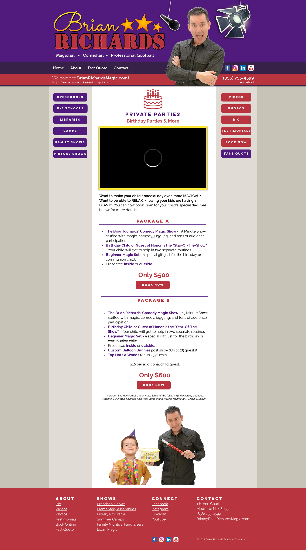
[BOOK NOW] (236, 142)
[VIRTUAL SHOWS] (70, 154)
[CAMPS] (70, 131)
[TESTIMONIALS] (236, 131)
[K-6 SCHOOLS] (70, 108)
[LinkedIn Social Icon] (243, 68)
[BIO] (236, 120)
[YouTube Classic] (251, 68)
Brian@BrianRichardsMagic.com (223, 519)
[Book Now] (153, 285)
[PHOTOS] (236, 108)
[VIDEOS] (236, 97)
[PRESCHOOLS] (70, 97)
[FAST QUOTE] (236, 153)
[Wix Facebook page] (227, 68)
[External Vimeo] (153, 158)
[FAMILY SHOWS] (70, 142)
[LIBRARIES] (70, 120)
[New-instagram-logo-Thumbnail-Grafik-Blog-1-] (235, 68)
